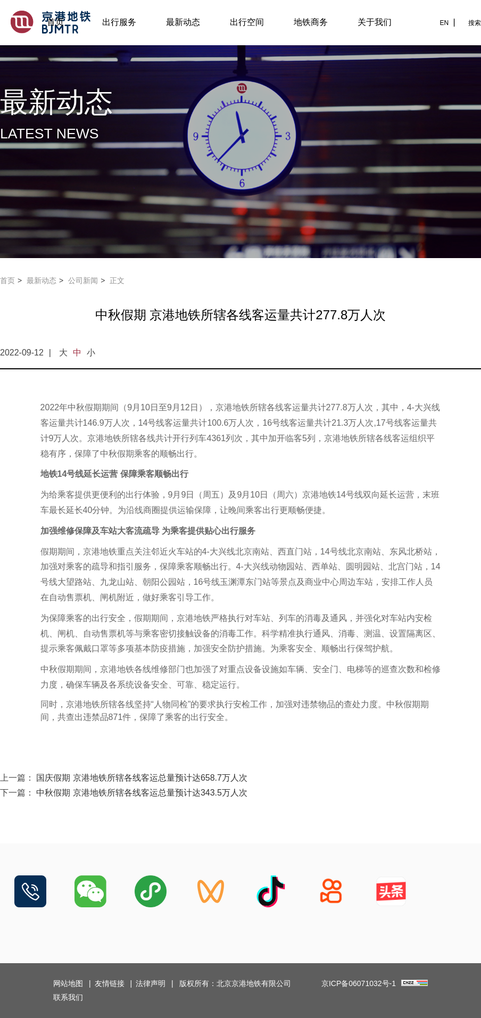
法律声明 (150, 983)
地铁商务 (311, 22)
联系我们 (68, 997)
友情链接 (110, 983)
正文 (117, 280)
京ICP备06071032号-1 (358, 983)
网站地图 (68, 983)
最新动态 (183, 22)
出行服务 (119, 22)
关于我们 (375, 22)
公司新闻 (83, 280)
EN (444, 23)
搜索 (474, 23)
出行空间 (247, 22)
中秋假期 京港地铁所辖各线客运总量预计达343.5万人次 (141, 792)
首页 (55, 22)
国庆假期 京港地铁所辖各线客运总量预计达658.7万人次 (141, 777)
